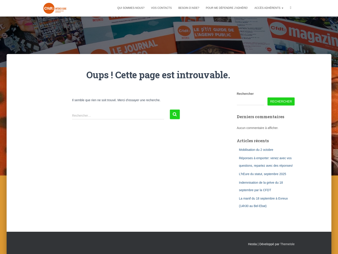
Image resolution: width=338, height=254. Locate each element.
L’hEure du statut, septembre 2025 (262, 174)
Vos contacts (161, 7)
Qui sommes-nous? (130, 7)
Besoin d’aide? (188, 7)
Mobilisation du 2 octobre (256, 149)
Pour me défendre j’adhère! (227, 7)
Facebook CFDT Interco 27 (291, 8)
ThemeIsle (287, 244)
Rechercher (245, 93)
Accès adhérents (268, 7)
